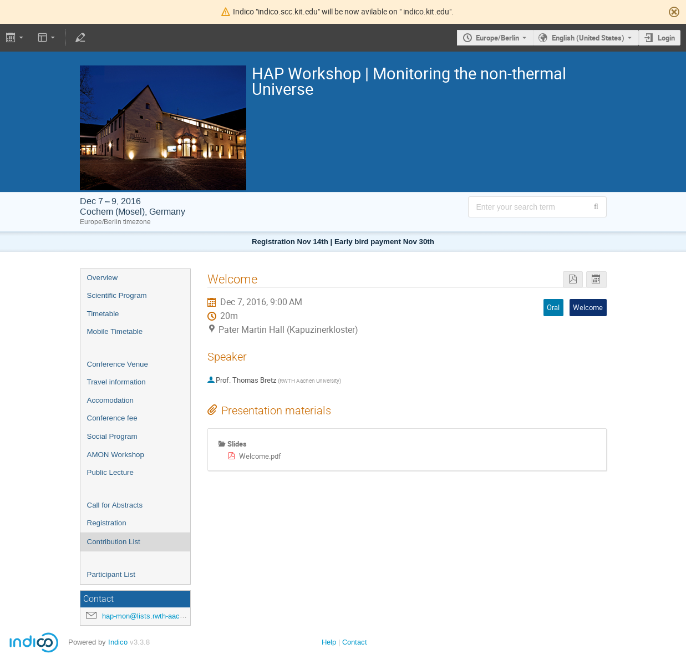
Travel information (116, 382)
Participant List (111, 574)
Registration (106, 523)
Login (666, 38)
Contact (354, 642)
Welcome (588, 307)
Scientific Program (117, 295)
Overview (102, 277)
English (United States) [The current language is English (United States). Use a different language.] (588, 38)
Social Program (112, 436)
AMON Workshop (115, 454)
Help (329, 642)
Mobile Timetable (115, 331)
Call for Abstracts (115, 505)
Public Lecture (110, 472)
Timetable (103, 314)
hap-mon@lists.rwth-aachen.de (151, 616)
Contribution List (113, 542)
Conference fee (112, 418)
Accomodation (110, 400)
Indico (118, 642)
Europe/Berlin (497, 38)
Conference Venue (117, 364)
